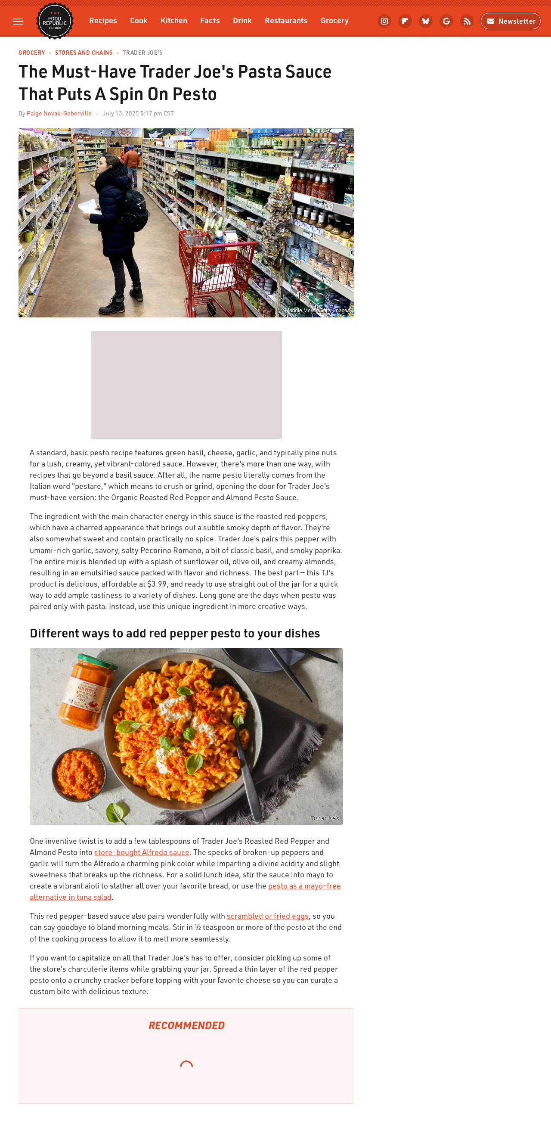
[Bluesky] (426, 21)
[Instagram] (384, 21)
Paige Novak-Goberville (59, 113)
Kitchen (174, 20)
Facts (210, 20)
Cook (139, 20)
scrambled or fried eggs (268, 915)
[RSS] (467, 21)
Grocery (335, 20)
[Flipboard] (405, 21)
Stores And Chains (83, 53)
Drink (242, 20)
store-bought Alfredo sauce (141, 852)
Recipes (103, 20)
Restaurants (286, 20)
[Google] (446, 21)
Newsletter (511, 20)
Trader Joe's (142, 53)
